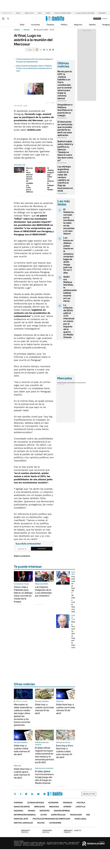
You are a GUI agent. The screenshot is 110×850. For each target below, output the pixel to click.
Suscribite (42, 548)
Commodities (74, 382)
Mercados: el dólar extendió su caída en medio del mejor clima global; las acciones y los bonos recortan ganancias (23, 714)
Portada (18, 802)
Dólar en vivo (29, 13)
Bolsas (67, 382)
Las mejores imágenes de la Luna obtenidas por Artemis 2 (43, 591)
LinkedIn (32, 794)
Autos (43, 815)
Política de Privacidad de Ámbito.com (51, 819)
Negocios (78, 24)
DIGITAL (26, 831)
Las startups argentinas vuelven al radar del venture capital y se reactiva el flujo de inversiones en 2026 (65, 178)
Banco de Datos (22, 806)
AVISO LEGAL (81, 819)
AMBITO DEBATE (72, 831)
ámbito (17, 30)
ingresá (104, 18)
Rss (88, 815)
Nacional (18, 811)
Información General (25, 815)
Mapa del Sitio (21, 819)
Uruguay (106, 24)
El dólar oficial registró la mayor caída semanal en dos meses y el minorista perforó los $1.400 (44, 755)
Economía (35, 24)
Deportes (44, 811)
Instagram (26, 794)
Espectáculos (58, 815)
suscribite (97, 18)
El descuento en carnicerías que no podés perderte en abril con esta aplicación (64, 128)
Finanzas (50, 24)
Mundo (26, 30)
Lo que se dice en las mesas (84, 13)
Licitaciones (55, 823)
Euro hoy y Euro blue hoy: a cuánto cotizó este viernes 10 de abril (64, 751)
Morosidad (102, 13)
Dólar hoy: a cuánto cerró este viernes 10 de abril (44, 709)
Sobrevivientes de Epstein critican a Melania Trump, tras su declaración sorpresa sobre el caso (34, 68)
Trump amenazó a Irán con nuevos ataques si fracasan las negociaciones (34, 60)
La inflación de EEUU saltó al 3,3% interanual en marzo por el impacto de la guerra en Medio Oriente (68, 321)
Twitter (15, 794)
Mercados (39, 806)
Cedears (82, 382)
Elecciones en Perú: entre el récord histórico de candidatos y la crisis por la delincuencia (31, 180)
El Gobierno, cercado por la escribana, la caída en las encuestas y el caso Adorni (68, 221)
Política (64, 24)
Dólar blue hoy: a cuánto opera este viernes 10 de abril (23, 773)
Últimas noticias (35, 802)
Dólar (22, 24)
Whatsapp (44, 794)
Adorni (18, 13)
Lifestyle (80, 806)
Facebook (20, 794)
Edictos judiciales (23, 823)
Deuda (48, 13)
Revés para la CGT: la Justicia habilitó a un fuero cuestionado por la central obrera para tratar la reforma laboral (64, 85)
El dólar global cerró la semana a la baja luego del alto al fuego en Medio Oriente (44, 777)
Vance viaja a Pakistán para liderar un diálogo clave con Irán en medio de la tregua (23, 594)
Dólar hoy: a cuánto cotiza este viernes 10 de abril (22, 750)
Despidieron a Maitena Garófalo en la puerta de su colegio (64, 110)
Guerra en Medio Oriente (63, 13)
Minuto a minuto (22, 701)
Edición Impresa (62, 811)
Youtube (38, 794)
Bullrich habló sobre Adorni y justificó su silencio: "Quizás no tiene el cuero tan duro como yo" (65, 151)
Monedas (60, 382)
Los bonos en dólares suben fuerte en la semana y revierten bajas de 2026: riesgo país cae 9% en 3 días (68, 255)
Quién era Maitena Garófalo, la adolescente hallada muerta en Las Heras (70, 288)
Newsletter (89, 794)
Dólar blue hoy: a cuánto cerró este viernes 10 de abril (65, 709)
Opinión (92, 24)
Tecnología (76, 815)
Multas (40, 823)
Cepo (39, 13)
